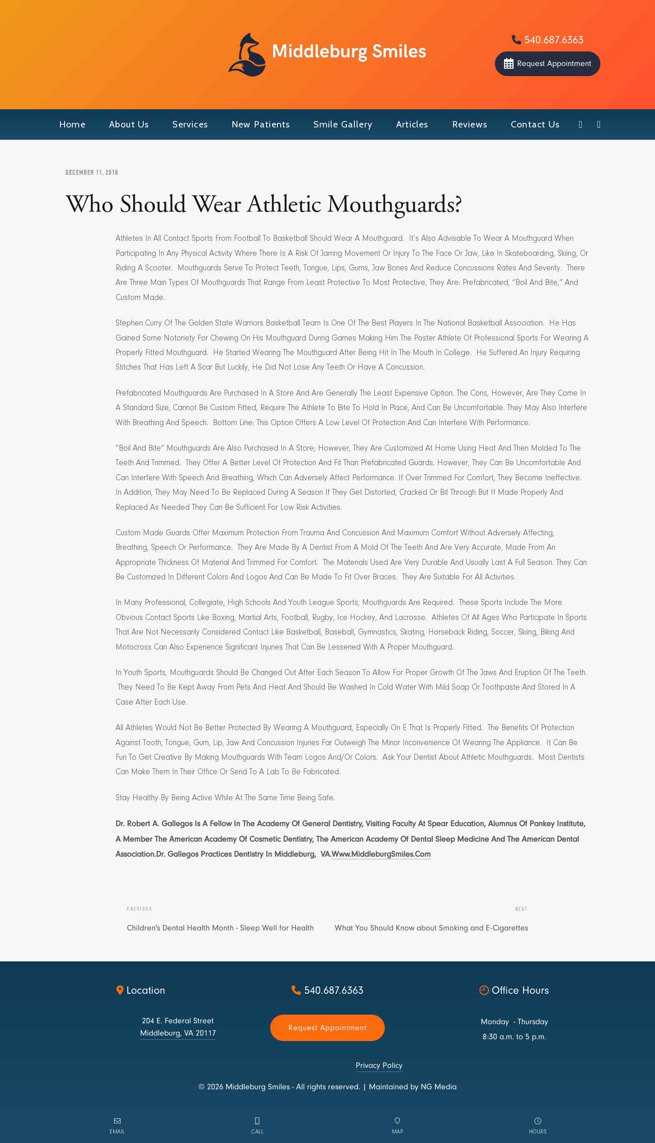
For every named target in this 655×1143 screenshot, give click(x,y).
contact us (535, 124)
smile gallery (343, 124)
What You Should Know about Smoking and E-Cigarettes (431, 928)
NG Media (439, 1087)
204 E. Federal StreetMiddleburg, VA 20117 (178, 1027)
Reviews (469, 124)
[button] (129, 124)
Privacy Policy (379, 1065)
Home (72, 124)
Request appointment (327, 1027)
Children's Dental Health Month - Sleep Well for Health (220, 928)
